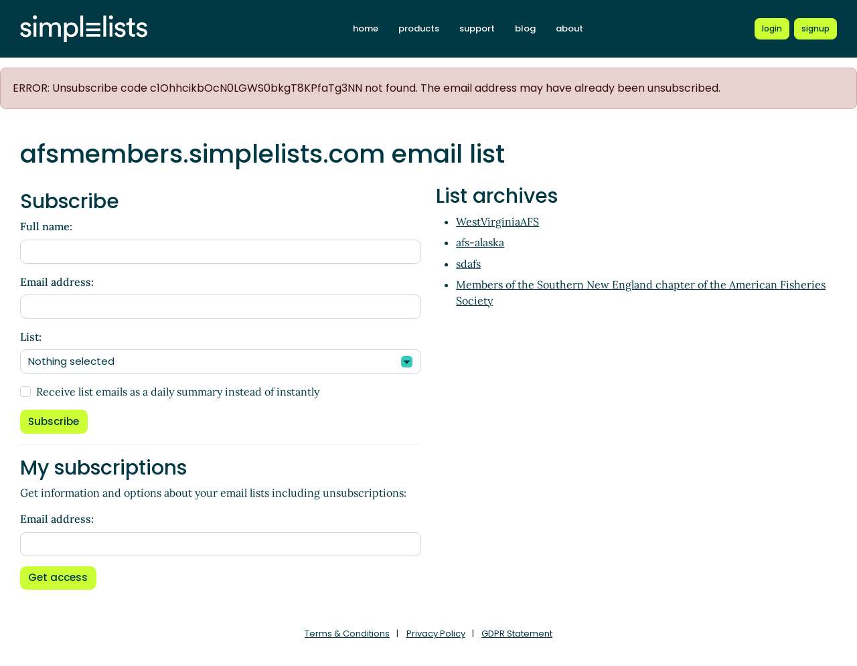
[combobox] (220, 361)
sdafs (468, 263)
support (477, 28)
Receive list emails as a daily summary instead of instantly (177, 391)
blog (525, 28)
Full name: (46, 226)
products (418, 28)
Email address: (57, 281)
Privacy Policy (435, 633)
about (569, 28)
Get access (58, 577)
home (365, 28)
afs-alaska (480, 242)
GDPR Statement (516, 633)
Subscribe (53, 421)
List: (31, 336)
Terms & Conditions (347, 633)
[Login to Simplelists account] (772, 28)
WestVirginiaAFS (497, 221)
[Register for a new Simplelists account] (815, 28)
